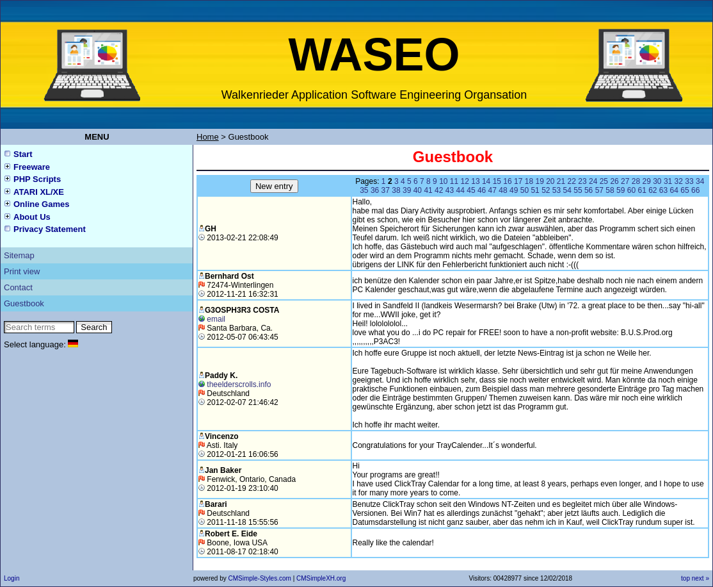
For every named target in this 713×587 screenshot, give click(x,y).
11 (454, 181)
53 (556, 190)
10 (443, 181)
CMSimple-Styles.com (260, 578)
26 (614, 181)
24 (593, 181)
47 (492, 190)
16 (507, 181)
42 (439, 190)
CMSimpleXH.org (321, 578)
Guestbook (24, 303)
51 (535, 190)
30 (657, 181)
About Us (32, 217)
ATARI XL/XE (38, 192)
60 (631, 190)
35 (364, 190)
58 (609, 190)
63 (663, 190)
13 (475, 181)
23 (582, 181)
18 (529, 181)
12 (465, 181)
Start (23, 154)
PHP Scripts (37, 179)
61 (641, 190)
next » (700, 578)
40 (417, 190)
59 (620, 190)
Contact (18, 287)
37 (385, 190)
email (216, 319)
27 (625, 181)
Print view (22, 271)
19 (539, 181)
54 (567, 190)
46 (481, 190)
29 (646, 181)
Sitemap (19, 255)
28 (636, 181)
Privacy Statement (49, 229)
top (685, 578)
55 (577, 190)
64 (674, 190)
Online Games (41, 204)
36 (375, 190)
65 (684, 190)
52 (545, 190)
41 (428, 190)
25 (604, 181)
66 (695, 190)
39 (407, 190)
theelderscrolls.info (239, 384)
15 (497, 181)
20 (550, 181)
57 (599, 190)
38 (396, 190)
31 (668, 181)
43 (449, 190)
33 (689, 181)
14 (486, 181)
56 (588, 190)
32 (679, 181)
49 (513, 190)
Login (11, 578)
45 (471, 190)
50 (524, 190)
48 (503, 190)
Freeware (31, 167)
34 (700, 181)
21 (561, 181)
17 (518, 181)
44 (460, 190)
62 (652, 190)
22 (572, 181)
